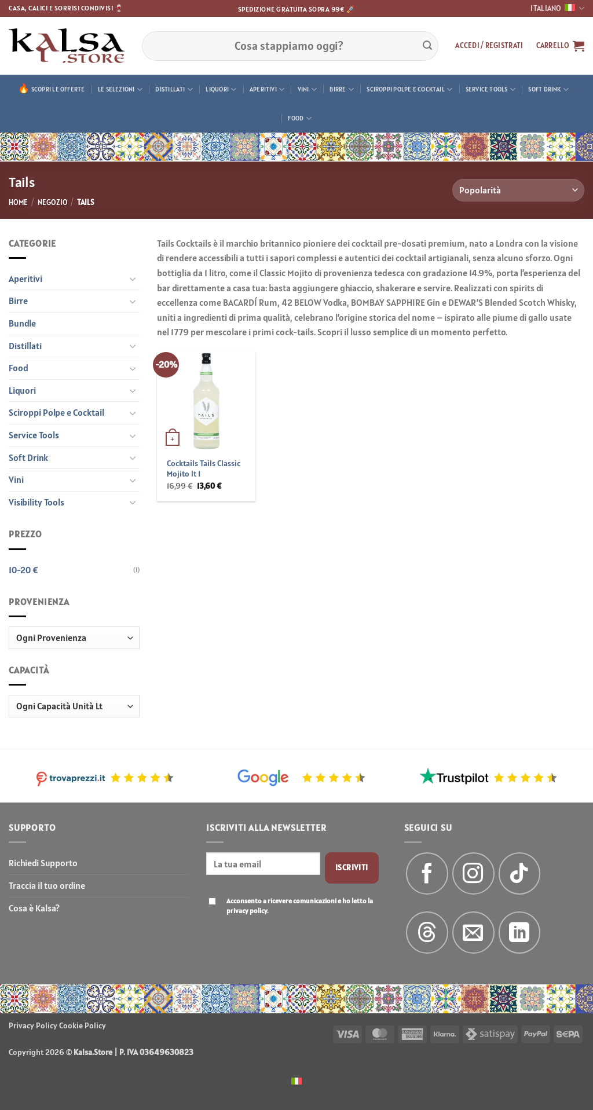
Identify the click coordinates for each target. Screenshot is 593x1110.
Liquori (221, 89)
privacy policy (246, 910)
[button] (489, 45)
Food (299, 118)
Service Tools (490, 89)
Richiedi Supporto (43, 863)
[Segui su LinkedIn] (520, 932)
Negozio (53, 202)
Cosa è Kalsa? (34, 908)
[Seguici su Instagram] (473, 873)
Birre (342, 89)
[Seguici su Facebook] (427, 873)
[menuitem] (296, 1080)
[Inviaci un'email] (473, 932)
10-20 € (23, 570)
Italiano (557, 8)
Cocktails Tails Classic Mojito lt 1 (203, 468)
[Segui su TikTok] (520, 873)
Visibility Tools (36, 502)
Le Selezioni (120, 89)
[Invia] (427, 46)
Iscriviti (351, 867)
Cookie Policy (82, 1025)
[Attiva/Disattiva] (133, 278)
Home (18, 202)
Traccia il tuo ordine (47, 885)
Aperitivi (267, 89)
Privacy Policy (33, 1025)
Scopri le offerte (58, 89)
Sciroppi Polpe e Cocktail (409, 89)
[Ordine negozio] (518, 190)
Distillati (174, 89)
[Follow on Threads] (427, 932)
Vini (307, 89)
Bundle (22, 323)
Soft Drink (548, 89)
